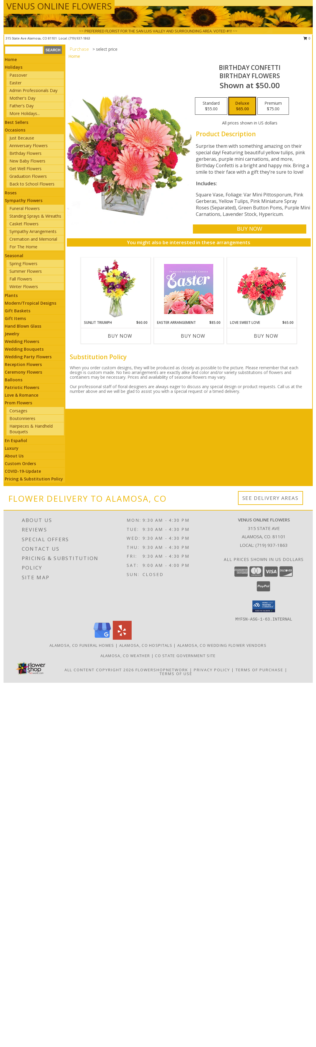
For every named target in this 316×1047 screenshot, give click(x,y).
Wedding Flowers (22, 341)
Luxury (12, 448)
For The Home (23, 247)
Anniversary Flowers (28, 145)
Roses (10, 193)
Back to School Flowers (31, 184)
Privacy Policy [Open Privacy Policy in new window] (212, 669)
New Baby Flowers (27, 161)
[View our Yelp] (122, 638)
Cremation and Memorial (33, 239)
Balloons (13, 380)
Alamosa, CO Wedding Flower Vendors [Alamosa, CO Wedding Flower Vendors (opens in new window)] (222, 645)
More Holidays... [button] (24, 113)
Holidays (13, 67)
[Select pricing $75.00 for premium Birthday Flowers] (273, 106)
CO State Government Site (185, 655)
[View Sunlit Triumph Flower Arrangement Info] (115, 289)
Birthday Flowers (25, 153)
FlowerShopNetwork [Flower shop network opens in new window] (161, 669)
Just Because (21, 138)
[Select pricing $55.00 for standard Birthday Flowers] (211, 106)
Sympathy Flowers (23, 200)
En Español (16, 440)
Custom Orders (20, 463)
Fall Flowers (20, 279)
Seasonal (14, 255)
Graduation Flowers (28, 176)
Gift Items (15, 318)
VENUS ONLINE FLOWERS (59, 6)
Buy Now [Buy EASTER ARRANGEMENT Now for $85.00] (193, 336)
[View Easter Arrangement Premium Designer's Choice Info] (188, 289)
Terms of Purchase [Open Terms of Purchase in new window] (259, 669)
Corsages (18, 410)
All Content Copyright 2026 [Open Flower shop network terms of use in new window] (99, 669)
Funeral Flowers (24, 208)
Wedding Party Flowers (28, 357)
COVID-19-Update (23, 471)
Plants (11, 295)
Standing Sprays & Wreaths (35, 216)
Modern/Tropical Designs (30, 303)
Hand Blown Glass (23, 326)
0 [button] (307, 38)
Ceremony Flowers (23, 372)
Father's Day (21, 106)
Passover (18, 75)
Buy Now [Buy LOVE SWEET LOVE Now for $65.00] (266, 336)
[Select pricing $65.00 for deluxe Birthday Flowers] (242, 106)
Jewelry (12, 334)
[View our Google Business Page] (102, 638)
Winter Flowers (23, 286)
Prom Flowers (18, 403)
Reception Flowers (23, 364)
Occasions (15, 130)
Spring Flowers (23, 263)
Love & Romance (21, 395)
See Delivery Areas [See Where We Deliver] (270, 498)
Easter (15, 83)
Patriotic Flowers (22, 387)
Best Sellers (16, 122)
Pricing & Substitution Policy (34, 479)
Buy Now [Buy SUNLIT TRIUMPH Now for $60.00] (120, 336)
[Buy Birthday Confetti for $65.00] (249, 229)
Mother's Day (22, 98)
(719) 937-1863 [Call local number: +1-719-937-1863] (79, 38)
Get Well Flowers (25, 168)
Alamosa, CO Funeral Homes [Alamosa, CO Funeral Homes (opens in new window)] (81, 645)
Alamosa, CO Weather (125, 655)
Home (11, 59)
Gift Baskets (17, 311)
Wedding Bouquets (24, 349)
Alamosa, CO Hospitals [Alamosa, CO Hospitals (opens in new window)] (145, 645)
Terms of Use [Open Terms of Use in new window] (176, 673)
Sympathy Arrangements (33, 231)
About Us (14, 456)
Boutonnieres (22, 418)
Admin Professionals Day (33, 90)
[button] (263, 606)
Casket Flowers (24, 224)
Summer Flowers (25, 271)
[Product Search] (24, 50)
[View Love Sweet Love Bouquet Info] (261, 289)
